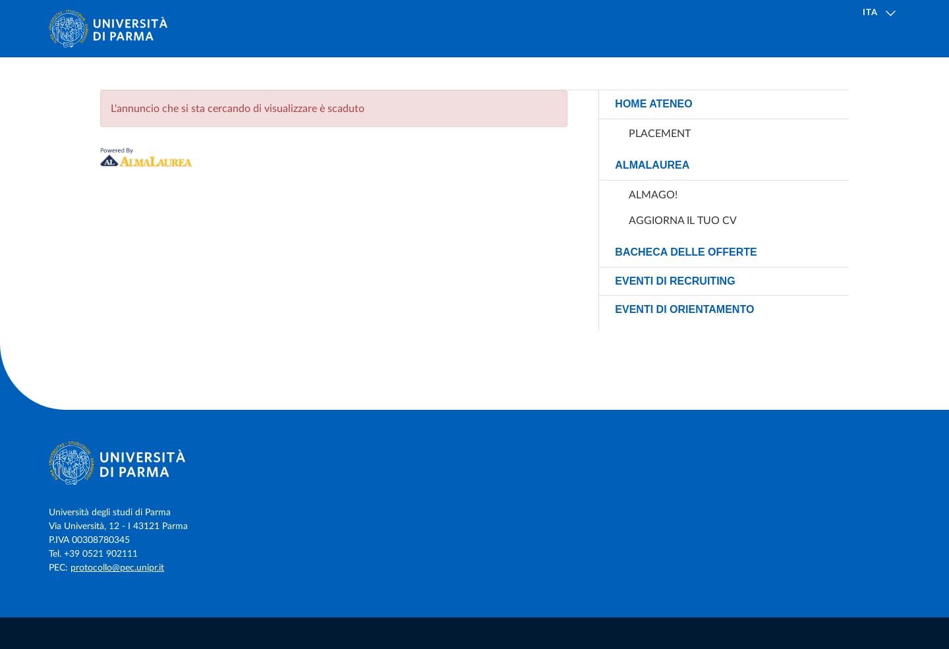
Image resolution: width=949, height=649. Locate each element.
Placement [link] (660, 133)
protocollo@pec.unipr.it (117, 568)
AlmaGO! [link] (653, 195)
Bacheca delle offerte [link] (686, 252)
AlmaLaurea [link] (652, 165)
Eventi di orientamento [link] (684, 309)
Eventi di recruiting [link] (675, 281)
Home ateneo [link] (653, 103)
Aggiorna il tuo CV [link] (683, 220)
